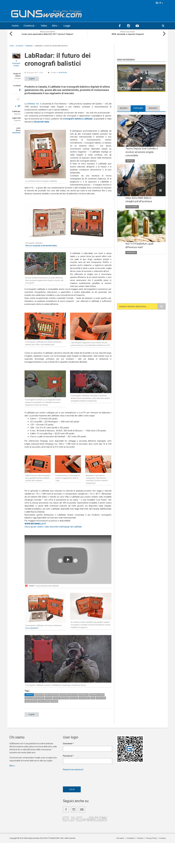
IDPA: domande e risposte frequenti (128, 34)
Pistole (48, 698)
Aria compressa (51, 695)
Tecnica (54, 701)
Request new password (73, 769)
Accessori (63, 73)
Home (15, 25)
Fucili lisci (101, 698)
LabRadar (29, 695)
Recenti (123, 108)
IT (159, 3)
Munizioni (131, 252)
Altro (54, 25)
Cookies (162, 838)
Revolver (73, 698)
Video (44, 25)
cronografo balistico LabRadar (78, 119)
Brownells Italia (41, 122)
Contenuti (29, 25)
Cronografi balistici (68, 695)
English (32, 79)
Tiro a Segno (44, 701)
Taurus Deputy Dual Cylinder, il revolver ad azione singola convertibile (141, 152)
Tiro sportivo (31, 701)
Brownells (83, 695)
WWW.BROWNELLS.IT (35, 523)
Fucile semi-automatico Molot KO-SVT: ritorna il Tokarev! (47, 34)
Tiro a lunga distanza (34, 698)
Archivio (153, 108)
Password (68, 756)
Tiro (93, 698)
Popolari (138, 108)
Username (68, 743)
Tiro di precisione (61, 698)
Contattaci (131, 838)
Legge (67, 25)
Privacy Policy (151, 838)
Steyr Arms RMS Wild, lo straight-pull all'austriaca (138, 199)
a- (16, 106)
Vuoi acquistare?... (32, 628)
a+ (19, 105)
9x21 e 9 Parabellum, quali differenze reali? (139, 245)
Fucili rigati (84, 698)
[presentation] (84, 777)
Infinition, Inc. (33, 103)
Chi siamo (120, 838)
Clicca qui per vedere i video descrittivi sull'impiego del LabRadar (53, 526)
